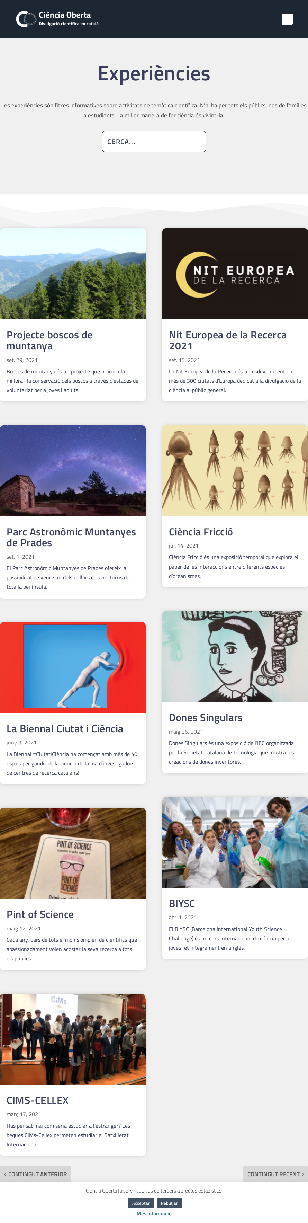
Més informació (154, 1213)
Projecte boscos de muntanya (50, 340)
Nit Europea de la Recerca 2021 (228, 340)
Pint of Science (40, 914)
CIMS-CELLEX (38, 1100)
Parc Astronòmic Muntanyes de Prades (71, 537)
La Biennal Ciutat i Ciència (65, 728)
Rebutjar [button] (169, 1202)
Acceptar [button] (141, 1202)
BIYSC (182, 903)
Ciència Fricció (201, 532)
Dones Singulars (206, 717)
